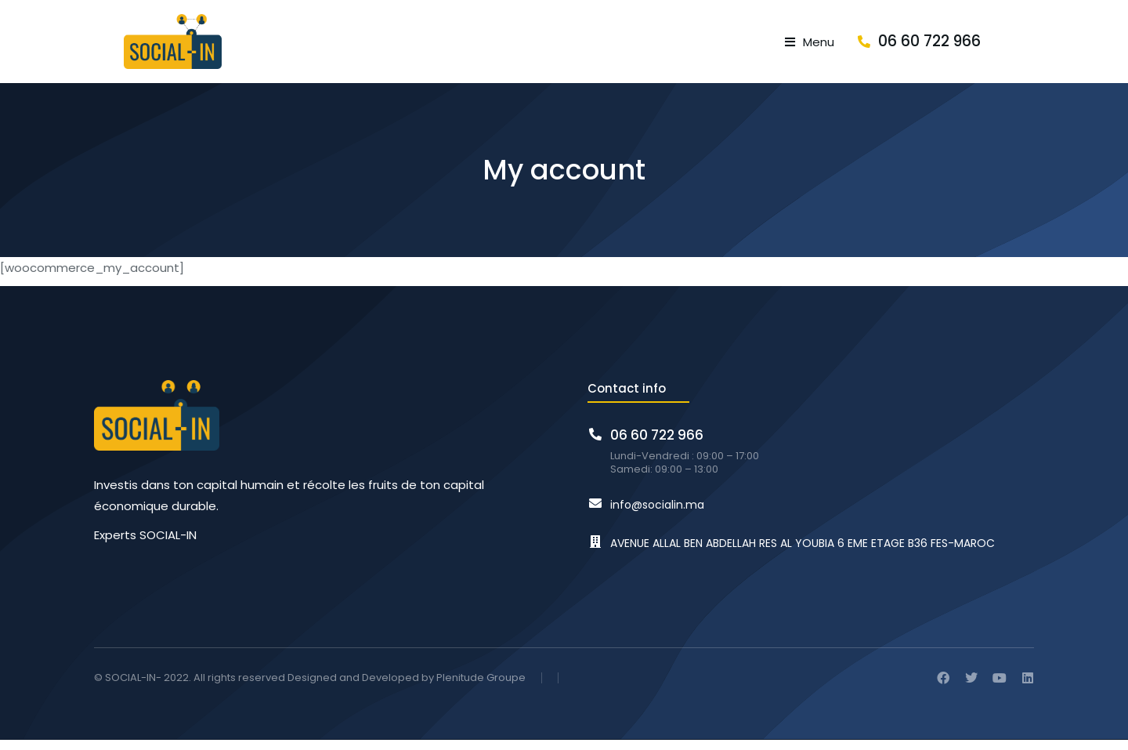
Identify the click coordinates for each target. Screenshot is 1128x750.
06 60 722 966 (982, 46)
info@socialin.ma (657, 516)
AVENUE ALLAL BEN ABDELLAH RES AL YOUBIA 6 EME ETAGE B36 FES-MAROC (802, 553)
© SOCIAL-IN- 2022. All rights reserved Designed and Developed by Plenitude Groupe (310, 688)
